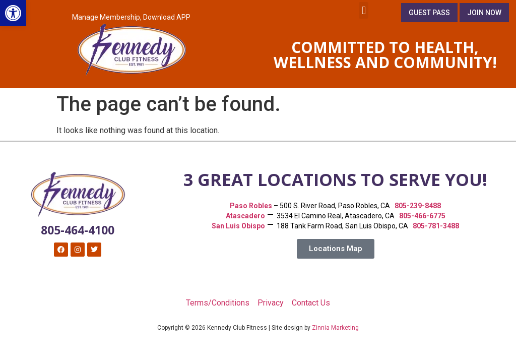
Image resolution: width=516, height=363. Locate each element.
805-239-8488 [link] (418, 206)
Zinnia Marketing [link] (335, 327)
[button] (363, 10)
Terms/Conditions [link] (217, 303)
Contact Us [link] (311, 303)
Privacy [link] (270, 303)
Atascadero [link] (245, 216)
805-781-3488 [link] (436, 226)
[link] (13, 13)
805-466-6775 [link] (422, 216)
